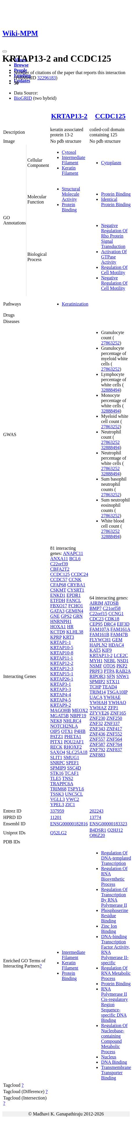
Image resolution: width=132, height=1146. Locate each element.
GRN (78, 616)
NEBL (110, 660)
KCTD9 (57, 631)
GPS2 (66, 616)
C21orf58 (111, 608)
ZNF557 (97, 739)
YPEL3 (57, 804)
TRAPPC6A (61, 783)
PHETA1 (72, 736)
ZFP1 (113, 707)
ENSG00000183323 (108, 823)
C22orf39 (59, 563)
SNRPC (57, 762)
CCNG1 (116, 613)
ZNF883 (97, 754)
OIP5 (55, 731)
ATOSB (111, 603)
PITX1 (56, 741)
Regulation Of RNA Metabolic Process (116, 973)
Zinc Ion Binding (109, 929)
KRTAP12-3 (61, 668)
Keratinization (75, 303)
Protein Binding (69, 207)
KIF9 (107, 650)
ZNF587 (97, 744)
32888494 (110, 390)
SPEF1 (72, 762)
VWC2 (72, 799)
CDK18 (112, 618)
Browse (21, 65)
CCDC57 (59, 579)
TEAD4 (109, 686)
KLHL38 (74, 631)
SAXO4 (57, 752)
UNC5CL (74, 794)
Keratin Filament (70, 170)
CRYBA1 (76, 584)
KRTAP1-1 (60, 642)
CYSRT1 (75, 590)
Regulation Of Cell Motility (114, 270)
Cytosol (69, 152)
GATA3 (57, 610)
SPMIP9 (58, 767)
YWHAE (112, 697)
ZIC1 (70, 804)
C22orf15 (98, 613)
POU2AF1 (74, 741)
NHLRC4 (72, 720)
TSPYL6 (76, 788)
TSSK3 (57, 794)
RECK (56, 747)
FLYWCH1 (100, 639)
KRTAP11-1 (61, 658)
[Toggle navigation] (4, 51)
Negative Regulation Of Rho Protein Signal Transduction (114, 236)
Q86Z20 (97, 835)
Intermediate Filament (73, 160)
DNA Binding (114, 1062)
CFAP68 (58, 584)
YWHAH (98, 702)
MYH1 (95, 660)
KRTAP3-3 (60, 689)
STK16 (57, 773)
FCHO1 (75, 605)
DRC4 (110, 624)
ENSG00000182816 (69, 823)
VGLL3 (57, 799)
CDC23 (96, 618)
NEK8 (56, 720)
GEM (117, 639)
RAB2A (123, 671)
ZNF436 (97, 733)
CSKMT (58, 590)
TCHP (95, 686)
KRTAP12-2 (61, 663)
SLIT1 (56, 757)
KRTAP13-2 (69, 116)
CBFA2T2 (59, 569)
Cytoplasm (111, 162)
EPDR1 (73, 595)
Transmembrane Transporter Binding (116, 1072)
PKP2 (121, 665)
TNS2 (67, 778)
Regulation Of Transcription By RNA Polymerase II (114, 897)
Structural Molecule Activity (71, 194)
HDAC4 (116, 644)
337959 (57, 810)
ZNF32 (96, 723)
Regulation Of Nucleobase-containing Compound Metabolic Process (114, 1038)
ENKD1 (57, 595)
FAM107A (99, 629)
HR (70, 626)
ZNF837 (114, 749)
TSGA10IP (117, 692)
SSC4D (74, 767)
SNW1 (122, 676)
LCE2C (121, 655)
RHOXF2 (73, 747)
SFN (111, 676)
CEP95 (95, 624)
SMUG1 (71, 757)
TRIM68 (58, 788)
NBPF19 (78, 715)
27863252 (110, 342)
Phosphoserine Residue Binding (114, 915)
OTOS (109, 665)
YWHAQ (117, 702)
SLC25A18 (76, 752)
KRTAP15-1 (61, 673)
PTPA (109, 671)
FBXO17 (58, 605)
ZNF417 (114, 728)
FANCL (73, 600)
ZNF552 (114, 733)
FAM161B (99, 634)
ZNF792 (97, 749)
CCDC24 (79, 574)
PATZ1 (56, 736)
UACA (95, 697)
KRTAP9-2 (60, 705)
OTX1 (67, 731)
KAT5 (95, 650)
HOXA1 (58, 626)
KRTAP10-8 (61, 652)
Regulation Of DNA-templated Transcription (116, 858)
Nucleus (108, 1056)
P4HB (80, 731)
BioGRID (23, 98)
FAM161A (120, 629)
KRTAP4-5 (60, 699)
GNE (55, 616)
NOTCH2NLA (64, 726)
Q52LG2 (58, 832)
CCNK (74, 579)
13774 (95, 817)
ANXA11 (59, 558)
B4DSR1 (97, 830)
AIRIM (96, 603)
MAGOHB (60, 710)
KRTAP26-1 (61, 678)
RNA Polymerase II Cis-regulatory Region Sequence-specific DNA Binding (114, 1004)
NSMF (95, 665)
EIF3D (123, 624)
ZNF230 (97, 718)
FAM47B (119, 634)
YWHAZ (98, 707)
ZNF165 (118, 713)
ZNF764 (114, 744)
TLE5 (55, 778)
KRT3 (68, 637)
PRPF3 (95, 671)
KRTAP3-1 (60, 684)
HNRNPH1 (61, 621)
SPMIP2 (97, 681)
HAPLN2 (98, 644)
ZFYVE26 (99, 713)
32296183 (46, 77)
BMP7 (95, 608)
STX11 (113, 681)
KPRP (56, 637)
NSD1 (123, 660)
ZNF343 (97, 728)
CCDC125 (110, 116)
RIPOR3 (97, 676)
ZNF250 (114, 718)
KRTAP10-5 (61, 647)
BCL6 (75, 558)
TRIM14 (97, 692)
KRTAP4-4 (60, 694)
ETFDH (57, 600)
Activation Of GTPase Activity (113, 257)
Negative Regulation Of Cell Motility (114, 283)
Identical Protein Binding (116, 202)
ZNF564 (114, 739)
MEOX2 (80, 710)
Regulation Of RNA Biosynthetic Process (114, 876)
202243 (96, 810)
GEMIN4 (74, 610)
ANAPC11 (73, 553)
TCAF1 (72, 773)
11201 (56, 817)
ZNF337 (112, 723)
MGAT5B (59, 715)
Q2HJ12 (115, 830)
